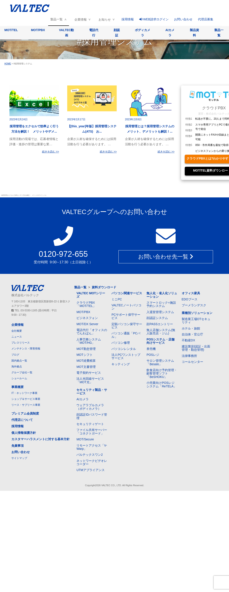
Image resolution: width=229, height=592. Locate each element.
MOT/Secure (85, 439)
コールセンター (192, 361)
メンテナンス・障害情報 (25, 348)
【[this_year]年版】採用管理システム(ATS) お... (92, 128)
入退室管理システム (160, 312)
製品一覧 (56, 19)
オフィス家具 (191, 293)
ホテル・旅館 (191, 328)
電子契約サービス (88, 372)
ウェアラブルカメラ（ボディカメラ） (90, 406)
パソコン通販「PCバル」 (125, 334)
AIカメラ (169, 32)
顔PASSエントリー (159, 324)
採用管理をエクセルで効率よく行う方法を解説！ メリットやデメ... (34, 128)
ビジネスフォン (87, 318)
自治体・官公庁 (192, 334)
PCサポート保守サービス (125, 316)
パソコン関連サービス (126, 293)
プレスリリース (20, 342)
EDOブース (189, 299)
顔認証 (117, 32)
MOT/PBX (38, 30)
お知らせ (105, 19)
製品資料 (194, 32)
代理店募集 (205, 19)
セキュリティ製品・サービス (91, 391)
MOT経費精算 (85, 360)
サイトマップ (19, 458)
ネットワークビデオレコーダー (91, 462)
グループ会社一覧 (21, 372)
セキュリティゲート (90, 424)
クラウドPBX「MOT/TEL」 (86, 304)
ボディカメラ (142, 32)
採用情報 (128, 19)
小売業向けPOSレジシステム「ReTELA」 (161, 384)
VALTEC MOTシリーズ (90, 294)
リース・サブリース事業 (25, 404)
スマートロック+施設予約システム (161, 304)
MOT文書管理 (85, 367)
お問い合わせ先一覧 (165, 256)
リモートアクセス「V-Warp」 (91, 447)
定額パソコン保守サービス (126, 325)
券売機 (151, 349)
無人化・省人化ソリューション (161, 294)
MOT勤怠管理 (85, 349)
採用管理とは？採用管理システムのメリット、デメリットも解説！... (149, 128)
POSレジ (152, 354)
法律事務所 (189, 356)
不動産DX (188, 340)
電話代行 (93, 32)
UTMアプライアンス (90, 470)
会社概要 (16, 330)
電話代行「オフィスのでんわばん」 (91, 331)
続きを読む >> (50, 151)
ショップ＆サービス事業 (25, 399)
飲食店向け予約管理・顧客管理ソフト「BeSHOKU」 (161, 373)
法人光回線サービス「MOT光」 (90, 380)
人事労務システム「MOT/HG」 (88, 341)
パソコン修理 (120, 342)
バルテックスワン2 (89, 454)
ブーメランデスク (194, 305)
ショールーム (19, 378)
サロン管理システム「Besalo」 (160, 362)
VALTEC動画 (66, 32)
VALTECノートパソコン (126, 306)
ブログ (15, 354)
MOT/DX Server (87, 324)
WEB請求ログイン (154, 19)
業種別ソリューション (197, 313)
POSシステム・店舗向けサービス (160, 341)
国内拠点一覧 (19, 360)
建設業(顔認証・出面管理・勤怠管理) (196, 348)
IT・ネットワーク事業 (24, 393)
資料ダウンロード (104, 287)
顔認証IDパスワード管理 (91, 416)
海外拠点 (16, 366)
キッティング (120, 364)
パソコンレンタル (123, 349)
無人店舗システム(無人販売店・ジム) (160, 331)
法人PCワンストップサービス (125, 356)
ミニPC (116, 299)
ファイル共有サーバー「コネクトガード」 (91, 431)
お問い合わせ (183, 19)
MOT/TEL (11, 30)
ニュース (16, 336)
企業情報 (80, 19)
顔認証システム (157, 318)
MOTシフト (84, 354)
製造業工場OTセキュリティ (196, 320)
